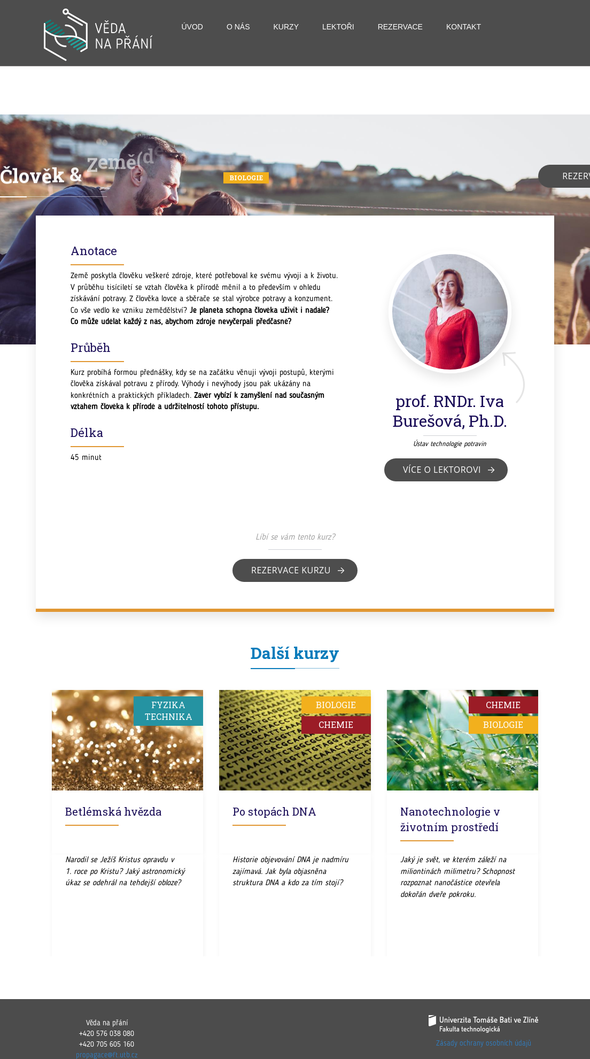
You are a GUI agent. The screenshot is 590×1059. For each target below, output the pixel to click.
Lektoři (338, 26)
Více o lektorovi (442, 469)
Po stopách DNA (274, 811)
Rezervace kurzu (291, 570)
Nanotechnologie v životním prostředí (450, 819)
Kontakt (463, 26)
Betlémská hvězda (113, 811)
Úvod (192, 26)
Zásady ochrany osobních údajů (483, 1043)
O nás (238, 26)
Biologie (246, 177)
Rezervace (400, 26)
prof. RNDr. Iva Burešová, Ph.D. (449, 410)
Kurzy (286, 26)
